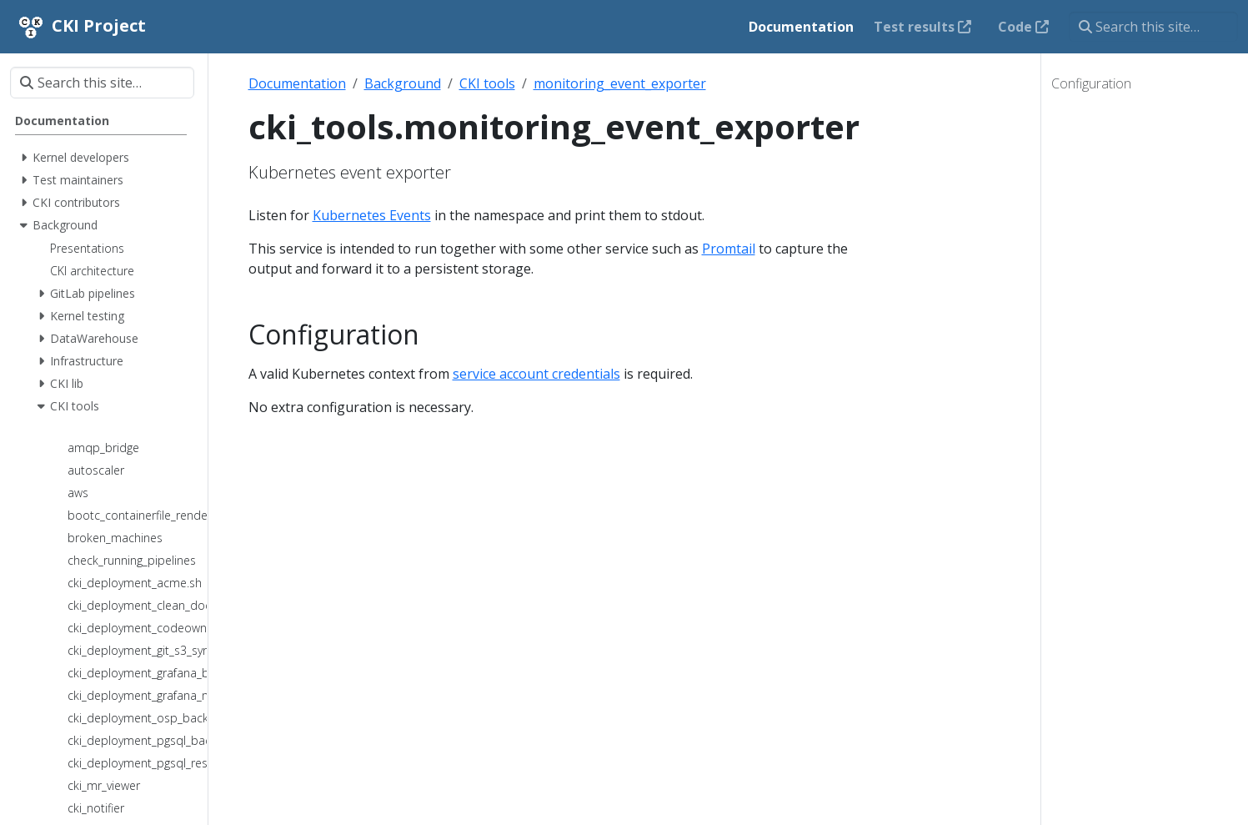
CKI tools (487, 83)
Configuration (1091, 83)
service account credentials (536, 374)
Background (402, 83)
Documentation (297, 83)
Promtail (728, 248)
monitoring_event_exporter (620, 83)
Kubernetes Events (372, 215)
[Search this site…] (1153, 27)
